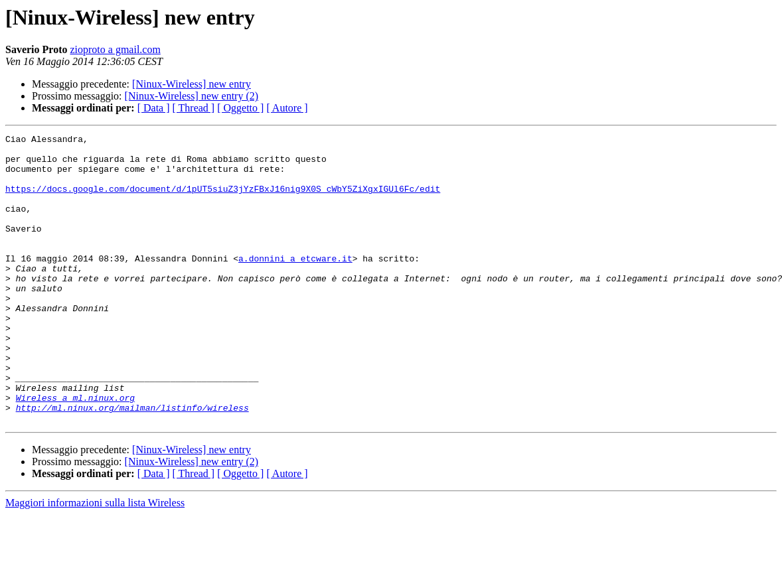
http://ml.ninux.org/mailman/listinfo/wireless (132, 463)
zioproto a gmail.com (115, 49)
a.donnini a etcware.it (295, 284)
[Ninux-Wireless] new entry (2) (192, 96)
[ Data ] (153, 107)
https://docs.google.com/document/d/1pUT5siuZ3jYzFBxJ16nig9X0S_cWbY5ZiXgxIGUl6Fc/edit (222, 200)
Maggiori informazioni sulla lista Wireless (95, 560)
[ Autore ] (286, 107)
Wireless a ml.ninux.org (75, 451)
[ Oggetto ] (240, 107)
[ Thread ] (194, 107)
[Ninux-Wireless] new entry (191, 84)
